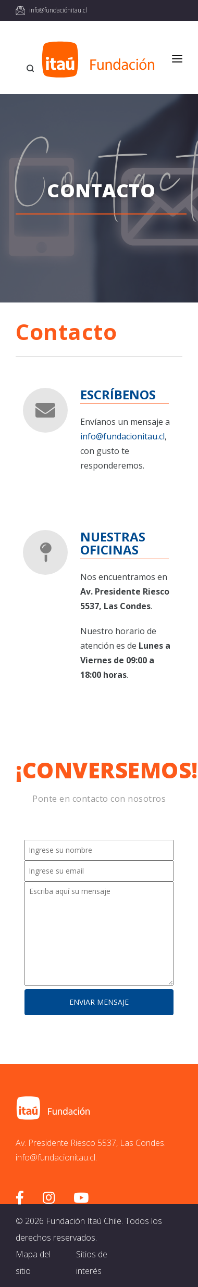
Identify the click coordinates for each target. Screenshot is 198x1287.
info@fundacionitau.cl (122, 436)
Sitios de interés (91, 1262)
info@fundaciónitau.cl (58, 10)
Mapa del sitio (33, 1262)
